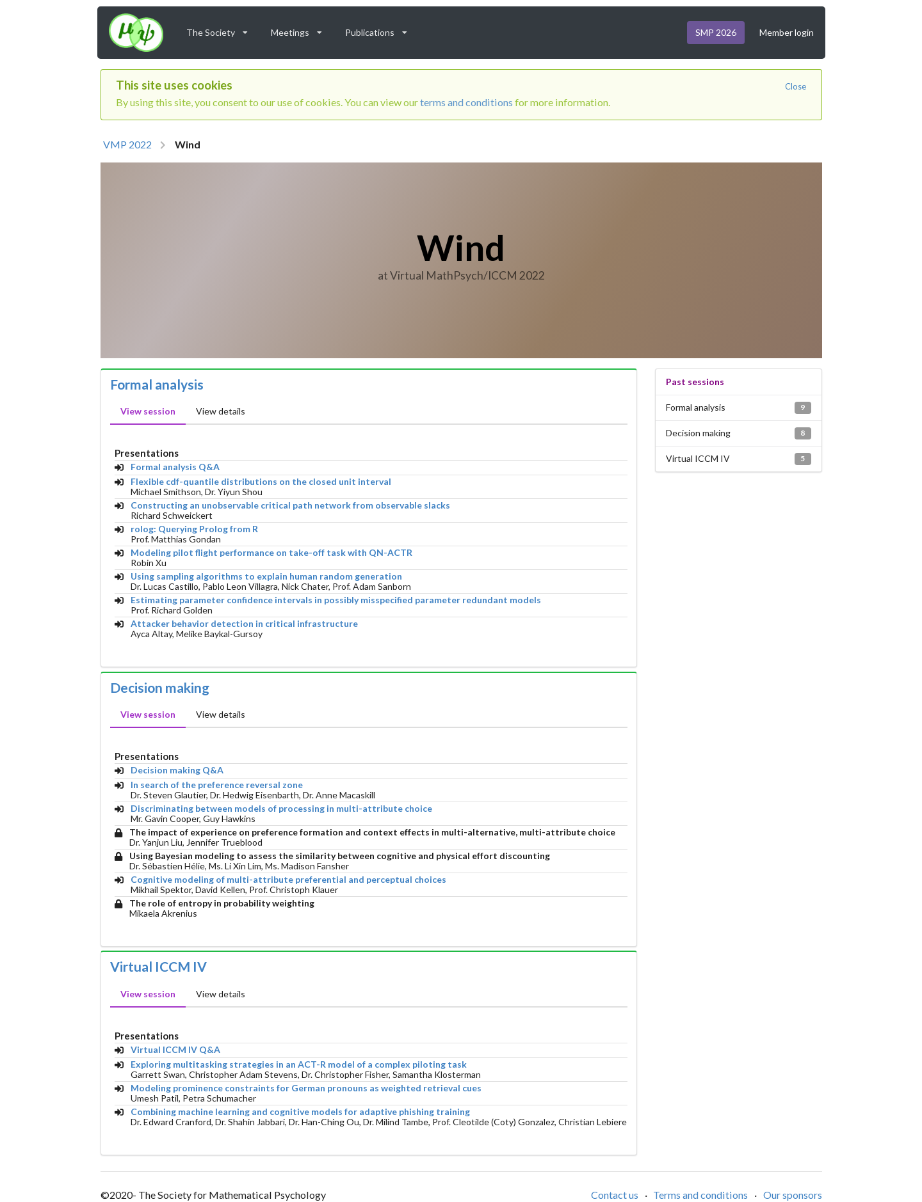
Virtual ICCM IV (158, 966)
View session (147, 411)
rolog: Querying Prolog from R (194, 529)
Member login (786, 32)
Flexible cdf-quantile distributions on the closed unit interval (261, 482)
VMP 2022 (127, 144)
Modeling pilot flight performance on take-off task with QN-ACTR (271, 553)
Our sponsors (792, 1195)
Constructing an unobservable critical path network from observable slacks (290, 505)
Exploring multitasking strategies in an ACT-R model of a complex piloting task (299, 1064)
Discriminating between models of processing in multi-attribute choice (281, 808)
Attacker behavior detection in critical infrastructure (244, 624)
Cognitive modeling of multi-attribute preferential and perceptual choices (288, 879)
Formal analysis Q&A (175, 467)
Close (795, 86)
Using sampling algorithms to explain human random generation (266, 576)
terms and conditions (466, 102)
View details (220, 411)
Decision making (159, 687)
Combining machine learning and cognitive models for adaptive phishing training (300, 1112)
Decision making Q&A (177, 770)
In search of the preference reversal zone (217, 785)
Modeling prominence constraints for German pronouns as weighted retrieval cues (306, 1088)
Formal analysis (157, 384)
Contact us (614, 1195)
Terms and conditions (700, 1195)
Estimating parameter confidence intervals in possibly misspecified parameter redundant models (336, 600)
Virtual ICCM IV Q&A (175, 1050)
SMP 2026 (715, 32)
